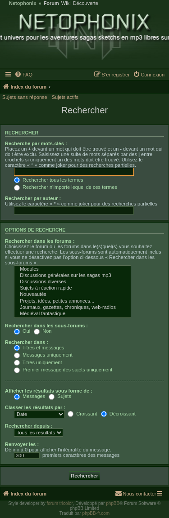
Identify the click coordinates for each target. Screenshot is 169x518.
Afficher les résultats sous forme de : (48, 390)
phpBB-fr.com (96, 513)
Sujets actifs (65, 97)
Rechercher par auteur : (33, 198)
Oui (22, 331)
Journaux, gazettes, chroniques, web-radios (72, 307)
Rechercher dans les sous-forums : (46, 325)
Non (42, 331)
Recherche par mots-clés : (36, 143)
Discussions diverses (72, 282)
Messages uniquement (43, 354)
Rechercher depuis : (29, 426)
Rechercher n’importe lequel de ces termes (65, 187)
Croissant (82, 413)
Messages (29, 396)
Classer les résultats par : (35, 407)
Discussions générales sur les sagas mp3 (72, 275)
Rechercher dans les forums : (40, 241)
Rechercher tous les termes (48, 180)
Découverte (85, 3)
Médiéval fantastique (72, 314)
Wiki (66, 3)
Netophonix (23, 3)
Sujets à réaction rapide (72, 288)
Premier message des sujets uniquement (63, 369)
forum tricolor (59, 503)
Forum (51, 3)
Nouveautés (72, 294)
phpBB (112, 503)
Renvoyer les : (22, 444)
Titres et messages (39, 347)
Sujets (60, 396)
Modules (72, 269)
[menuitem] (24, 74)
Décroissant (118, 413)
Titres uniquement (38, 362)
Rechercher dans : (26, 342)
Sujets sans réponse (24, 97)
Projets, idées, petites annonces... (72, 301)
